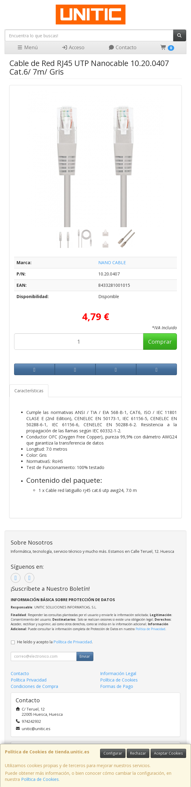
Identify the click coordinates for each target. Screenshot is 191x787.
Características (28, 391)
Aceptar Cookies (168, 753)
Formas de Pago (116, 686)
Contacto (122, 47)
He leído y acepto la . (55, 642)
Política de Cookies (40, 779)
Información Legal (118, 673)
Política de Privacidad (150, 629)
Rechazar (138, 753)
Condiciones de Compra (34, 686)
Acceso (73, 47)
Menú (27, 47)
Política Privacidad (29, 680)
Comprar (160, 341)
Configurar (112, 753)
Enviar (85, 656)
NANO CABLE (112, 262)
